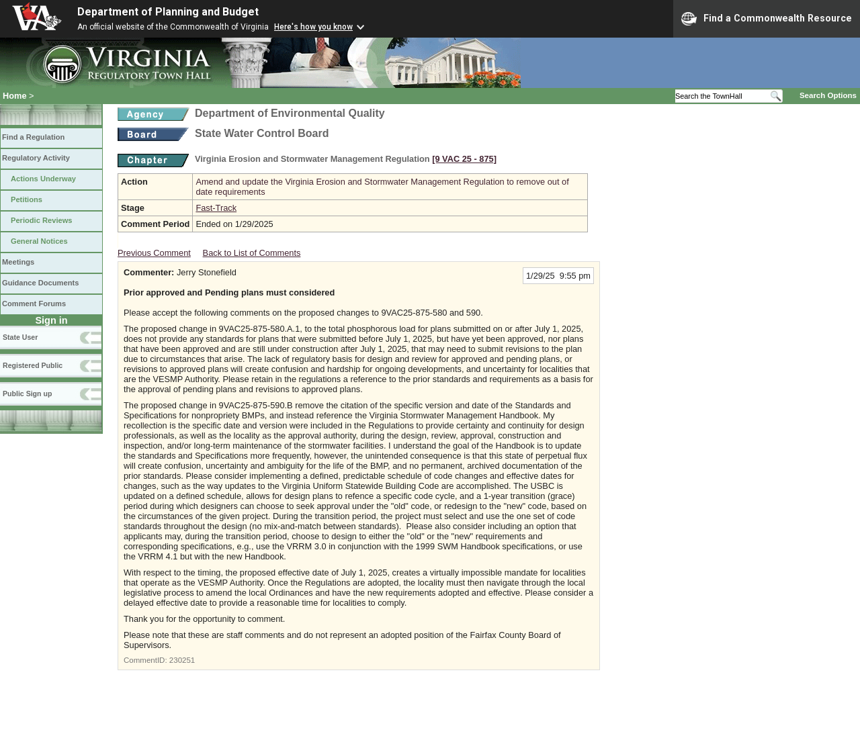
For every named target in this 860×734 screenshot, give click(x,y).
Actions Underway (43, 179)
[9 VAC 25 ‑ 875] (464, 159)
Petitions (26, 199)
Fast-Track (216, 208)
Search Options (828, 95)
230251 (182, 660)
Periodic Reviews (42, 220)
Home (15, 96)
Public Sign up (27, 393)
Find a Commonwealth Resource (766, 19)
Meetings (18, 262)
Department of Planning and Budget (168, 11)
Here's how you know (313, 27)
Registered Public (32, 365)
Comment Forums (34, 304)
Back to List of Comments (252, 253)
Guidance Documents (40, 283)
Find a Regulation (33, 137)
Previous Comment (154, 253)
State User (20, 337)
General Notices (39, 241)
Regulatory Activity (36, 158)
